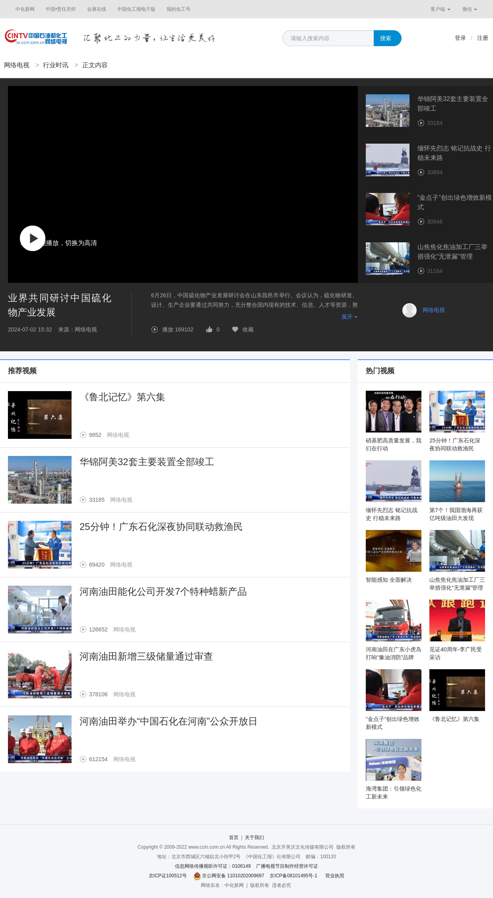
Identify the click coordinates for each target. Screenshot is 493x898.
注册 (482, 38)
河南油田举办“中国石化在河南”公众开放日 (169, 721)
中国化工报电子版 (136, 9)
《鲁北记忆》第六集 (122, 397)
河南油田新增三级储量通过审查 (146, 656)
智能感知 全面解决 (389, 580)
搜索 (385, 38)
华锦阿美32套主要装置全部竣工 (147, 461)
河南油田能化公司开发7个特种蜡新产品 (163, 591)
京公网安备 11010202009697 (233, 876)
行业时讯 (55, 65)
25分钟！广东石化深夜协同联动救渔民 (161, 526)
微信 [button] (469, 9)
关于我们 (254, 837)
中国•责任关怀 (61, 9)
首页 (234, 837)
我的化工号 (178, 9)
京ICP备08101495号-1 (293, 876)
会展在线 (96, 9)
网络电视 (16, 65)
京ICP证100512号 (168, 876)
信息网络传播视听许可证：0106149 (213, 866)
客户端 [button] (440, 9)
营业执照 (334, 876)
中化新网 (25, 9)
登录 (460, 38)
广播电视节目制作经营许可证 (287, 866)
